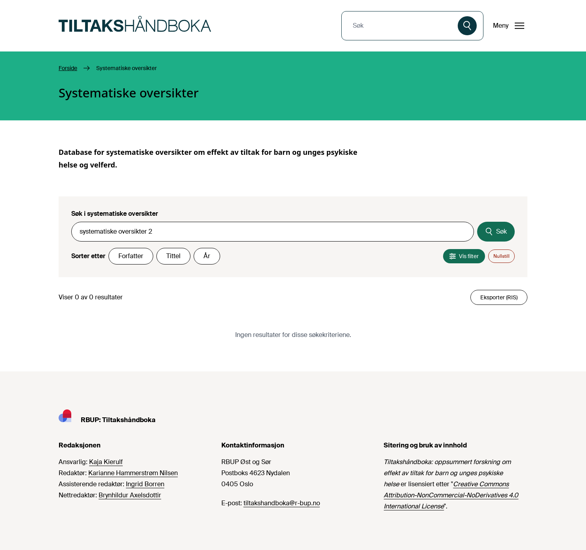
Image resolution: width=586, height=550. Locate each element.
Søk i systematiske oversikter (114, 213)
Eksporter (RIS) (499, 297)
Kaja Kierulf (106, 462)
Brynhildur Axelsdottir (130, 495)
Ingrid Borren (145, 484)
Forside (68, 68)
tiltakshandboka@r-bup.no (282, 503)
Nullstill (501, 256)
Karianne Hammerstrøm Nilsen (133, 473)
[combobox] (400, 26)
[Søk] (467, 25)
